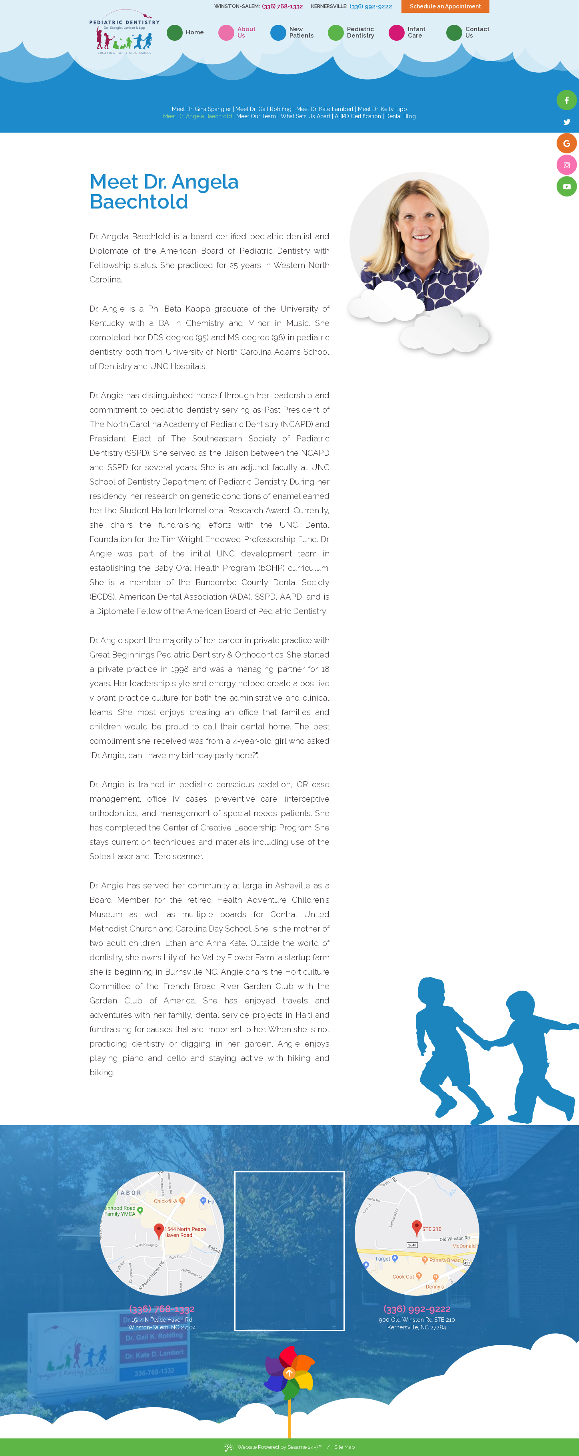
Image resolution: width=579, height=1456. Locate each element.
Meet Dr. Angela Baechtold (197, 116)
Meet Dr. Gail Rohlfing (263, 109)
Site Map (344, 1447)
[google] (567, 143)
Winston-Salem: (237, 6)
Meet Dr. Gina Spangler (201, 109)
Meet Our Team (256, 116)
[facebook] (567, 100)
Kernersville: (329, 6)
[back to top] (289, 1392)
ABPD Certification (358, 116)
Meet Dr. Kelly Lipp (382, 109)
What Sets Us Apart (305, 116)
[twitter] (567, 121)
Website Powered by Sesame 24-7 (273, 1448)
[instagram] (567, 165)
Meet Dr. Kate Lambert (324, 109)
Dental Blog (400, 116)
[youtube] (567, 186)
